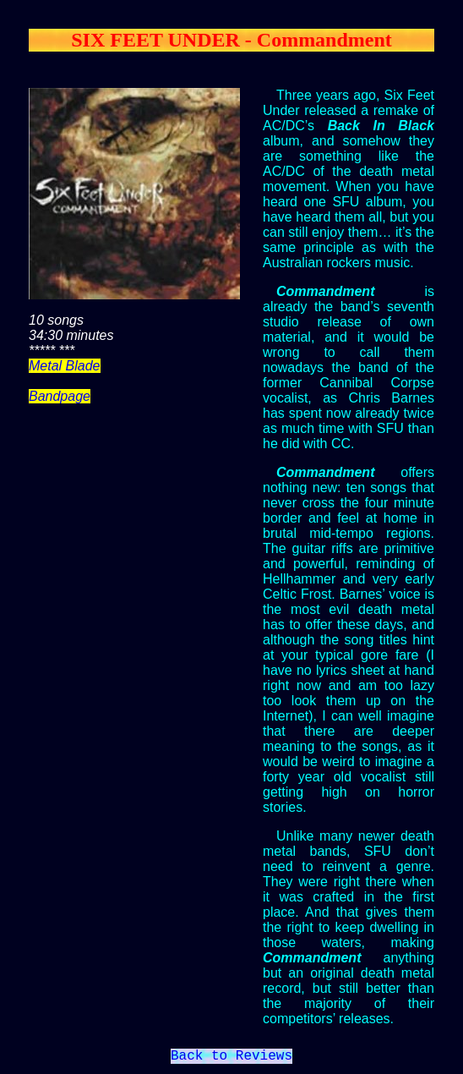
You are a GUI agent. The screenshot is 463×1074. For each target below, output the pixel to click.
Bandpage (59, 396)
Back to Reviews (231, 1058)
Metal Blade (65, 366)
